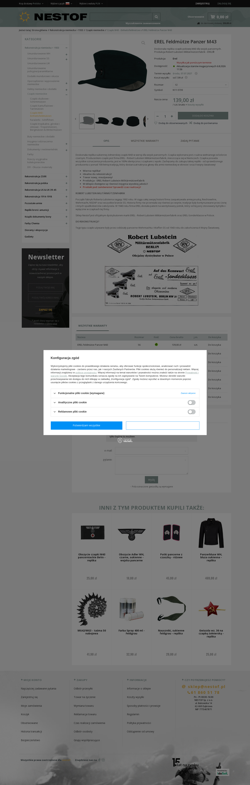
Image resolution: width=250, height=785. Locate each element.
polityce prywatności (85, 372)
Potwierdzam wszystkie (163, 425)
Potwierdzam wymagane (87, 425)
